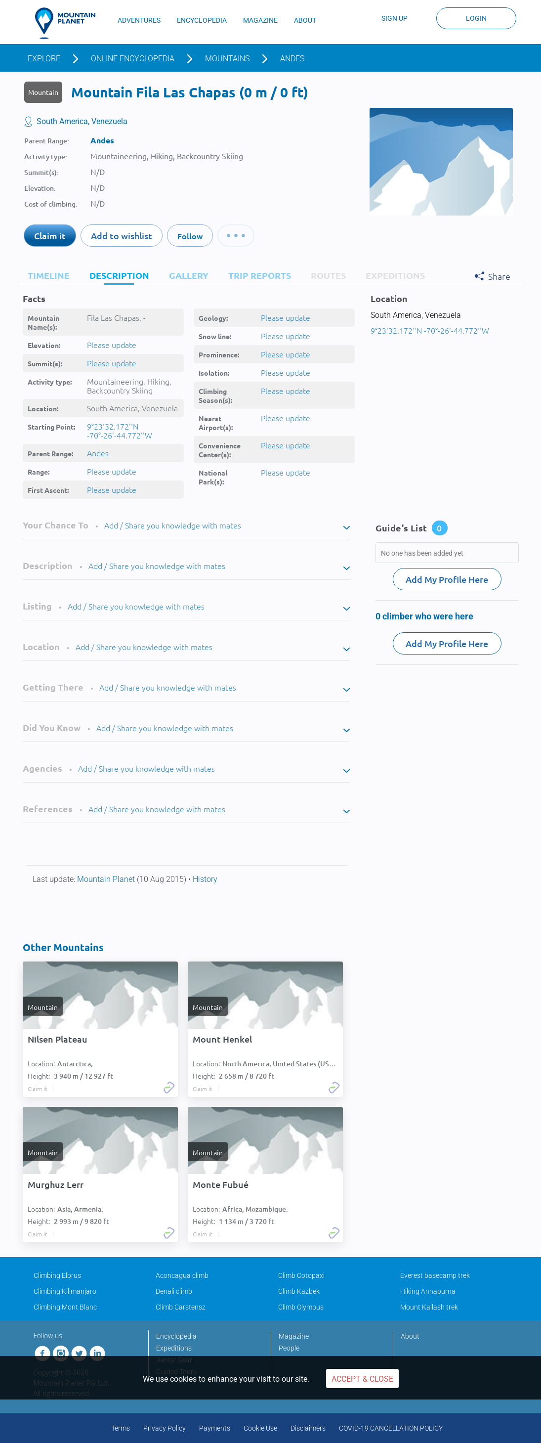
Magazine (294, 1336)
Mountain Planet (107, 879)
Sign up (394, 18)
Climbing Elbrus (57, 1275)
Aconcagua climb (182, 1275)
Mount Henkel (222, 1039)
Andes (292, 58)
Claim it (50, 235)
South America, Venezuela (82, 121)
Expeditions (174, 1348)
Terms (120, 1428)
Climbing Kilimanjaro (65, 1291)
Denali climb (174, 1291)
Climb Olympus (301, 1307)
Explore (44, 58)
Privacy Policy (164, 1428)
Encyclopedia (176, 1336)
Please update (111, 344)
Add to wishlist (121, 235)
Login (476, 18)
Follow (190, 235)
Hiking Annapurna (428, 1291)
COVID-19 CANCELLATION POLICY (391, 1428)
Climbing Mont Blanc (65, 1307)
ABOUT (305, 20)
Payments (214, 1428)
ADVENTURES (139, 20)
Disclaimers (308, 1428)
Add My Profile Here (447, 579)
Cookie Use (260, 1428)
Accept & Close (362, 1379)
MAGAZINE (260, 20)
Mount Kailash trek (429, 1307)
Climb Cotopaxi (301, 1275)
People (289, 1348)
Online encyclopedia (132, 58)
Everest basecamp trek (435, 1275)
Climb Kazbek (299, 1291)
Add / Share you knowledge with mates (172, 525)
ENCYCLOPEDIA (202, 20)
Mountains (227, 58)
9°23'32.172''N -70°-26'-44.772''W (119, 430)
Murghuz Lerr (55, 1184)
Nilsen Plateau (57, 1039)
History (205, 879)
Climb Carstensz (181, 1307)
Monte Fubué (221, 1184)
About (410, 1336)
